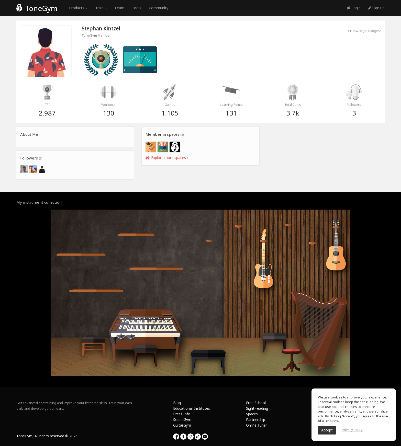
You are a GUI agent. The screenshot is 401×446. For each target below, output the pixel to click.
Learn (119, 7)
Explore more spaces (167, 157)
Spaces (252, 413)
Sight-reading (257, 408)
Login (354, 7)
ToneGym (37, 8)
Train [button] (101, 7)
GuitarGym (182, 425)
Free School (256, 402)
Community (158, 7)
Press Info (181, 413)
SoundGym (182, 419)
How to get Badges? (364, 31)
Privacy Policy (352, 429)
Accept (327, 430)
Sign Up (376, 7)
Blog (177, 402)
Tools (136, 7)
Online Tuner (256, 425)
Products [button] (78, 7)
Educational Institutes (191, 408)
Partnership (255, 419)
